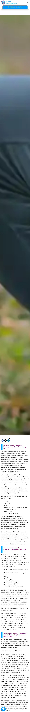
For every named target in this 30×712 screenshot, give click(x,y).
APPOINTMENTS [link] (15, 7)
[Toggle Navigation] (27, 2)
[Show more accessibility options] (3, 709)
